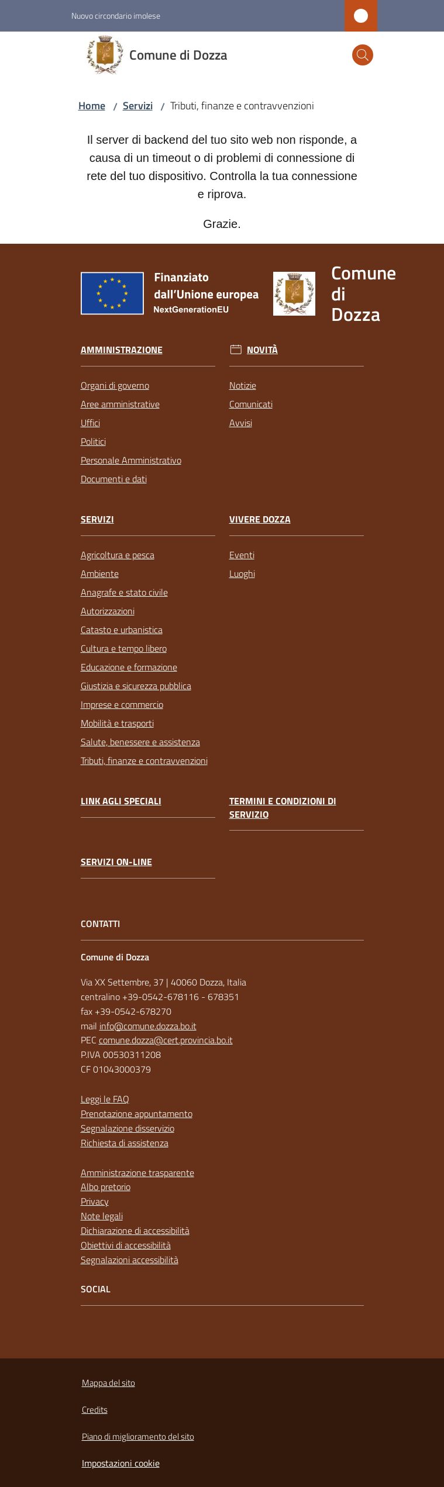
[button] (362, 54)
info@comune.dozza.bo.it (148, 1026)
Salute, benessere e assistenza (140, 742)
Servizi (138, 105)
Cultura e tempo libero (124, 648)
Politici (93, 441)
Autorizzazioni (108, 611)
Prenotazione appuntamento (136, 1113)
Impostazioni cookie (121, 1463)
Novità (262, 350)
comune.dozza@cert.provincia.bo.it (166, 1040)
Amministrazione (122, 350)
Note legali (102, 1216)
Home (91, 105)
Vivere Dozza (260, 519)
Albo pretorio (105, 1187)
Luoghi (242, 573)
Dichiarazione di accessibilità (135, 1230)
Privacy (95, 1201)
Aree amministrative (120, 404)
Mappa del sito (108, 1382)
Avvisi (240, 423)
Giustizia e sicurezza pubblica (136, 686)
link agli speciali (121, 801)
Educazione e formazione (129, 667)
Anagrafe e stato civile (124, 592)
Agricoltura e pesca (117, 555)
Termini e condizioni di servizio (282, 807)
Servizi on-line (116, 862)
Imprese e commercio (122, 704)
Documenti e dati (114, 479)
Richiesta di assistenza (124, 1143)
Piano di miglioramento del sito (138, 1436)
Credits (95, 1409)
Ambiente (100, 573)
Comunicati (251, 404)
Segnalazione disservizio (127, 1128)
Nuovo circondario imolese (115, 15)
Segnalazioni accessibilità (129, 1260)
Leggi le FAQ (105, 1099)
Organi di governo (115, 385)
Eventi (241, 555)
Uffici (90, 423)
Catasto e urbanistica (122, 630)
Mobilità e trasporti (117, 723)
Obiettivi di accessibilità (126, 1245)
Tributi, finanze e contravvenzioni (144, 760)
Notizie (242, 385)
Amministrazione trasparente (137, 1173)
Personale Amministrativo (131, 460)
